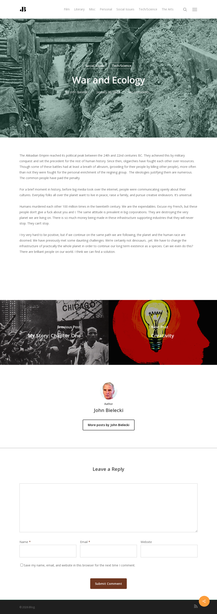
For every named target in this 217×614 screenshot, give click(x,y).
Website (146, 542)
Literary (79, 9)
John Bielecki (79, 92)
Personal (106, 9)
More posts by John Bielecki (108, 425)
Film (67, 9)
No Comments (139, 92)
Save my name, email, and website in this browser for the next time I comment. (79, 565)
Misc (92, 9)
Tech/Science (148, 9)
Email (85, 542)
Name (25, 542)
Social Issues (125, 9)
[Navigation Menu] (195, 9)
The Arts (168, 9)
